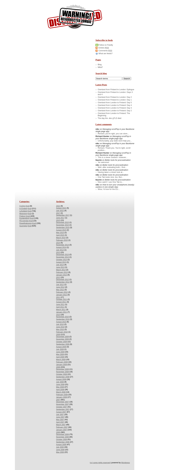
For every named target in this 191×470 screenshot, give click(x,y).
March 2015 (61, 238)
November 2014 (62, 245)
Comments (105, 50)
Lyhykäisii (23, 211)
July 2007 (60, 414)
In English (23, 208)
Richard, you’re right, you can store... (113, 133)
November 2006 (62, 437)
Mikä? (100, 67)
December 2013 (62, 255)
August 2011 (61, 302)
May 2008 (60, 387)
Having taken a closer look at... (111, 172)
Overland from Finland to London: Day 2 (115, 97)
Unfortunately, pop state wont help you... (115, 141)
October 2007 (61, 407)
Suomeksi (23, 226)
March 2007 (61, 425)
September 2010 (62, 319)
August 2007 (61, 412)
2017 (58, 213)
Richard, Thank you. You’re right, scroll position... (114, 149)
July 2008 (60, 382)
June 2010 (60, 327)
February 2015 (62, 240)
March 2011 (61, 310)
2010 (58, 315)
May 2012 (60, 290)
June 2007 (60, 417)
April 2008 (60, 390)
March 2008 (61, 392)
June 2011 (60, 304)
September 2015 (62, 227)
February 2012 (62, 292)
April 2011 (60, 307)
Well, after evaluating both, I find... (112, 167)
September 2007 (62, 409)
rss (27, 206)
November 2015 (62, 225)
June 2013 (60, 267)
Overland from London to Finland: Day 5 (115, 102)
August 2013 (61, 262)
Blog (100, 64)
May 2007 (60, 420)
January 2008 (61, 397)
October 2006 (61, 439)
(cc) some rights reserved (100, 463)
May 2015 (60, 233)
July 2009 (60, 349)
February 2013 (62, 272)
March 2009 (61, 359)
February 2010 (62, 332)
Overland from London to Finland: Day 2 (115, 110)
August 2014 (61, 247)
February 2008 (62, 395)
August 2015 (61, 230)
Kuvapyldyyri (24, 218)
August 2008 (61, 379)
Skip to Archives (33, 1)
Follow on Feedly (105, 45)
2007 (58, 400)
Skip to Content (12, 1)
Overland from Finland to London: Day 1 (115, 100)
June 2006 (60, 450)
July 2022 (60, 211)
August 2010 (61, 322)
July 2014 (60, 250)
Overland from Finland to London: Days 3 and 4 (115, 93)
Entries (103, 48)
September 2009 (62, 344)
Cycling (22, 206)
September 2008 (62, 377)
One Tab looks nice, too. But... (110, 177)
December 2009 (62, 337)
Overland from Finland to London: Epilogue (116, 89)
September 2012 (62, 282)
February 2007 (62, 427)
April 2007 (60, 422)
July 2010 (60, 324)
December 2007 (62, 402)
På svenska (24, 221)
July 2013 (60, 265)
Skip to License (55, 1)
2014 (58, 243)
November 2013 (62, 257)
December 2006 (62, 434)
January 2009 (61, 365)
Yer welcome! (103, 162)
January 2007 (61, 430)
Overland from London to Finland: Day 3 (115, 108)
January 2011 (61, 312)
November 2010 (62, 317)
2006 (58, 432)
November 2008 (62, 372)
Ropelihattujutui (25, 223)
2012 (58, 277)
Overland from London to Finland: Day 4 (115, 105)
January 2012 (61, 295)
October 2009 (61, 342)
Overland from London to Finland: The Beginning (114, 114)
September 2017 (62, 215)
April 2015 (60, 235)
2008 (58, 367)
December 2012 (62, 280)
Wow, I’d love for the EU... (109, 189)
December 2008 (62, 369)
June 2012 (60, 287)
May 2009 (60, 354)
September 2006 (62, 442)
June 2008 (60, 384)
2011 (58, 297)
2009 (58, 335)
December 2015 (62, 222)
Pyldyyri (22, 216)
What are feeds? (105, 53)
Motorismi (23, 214)
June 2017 (60, 218)
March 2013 (61, 270)
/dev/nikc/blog (74, 18)
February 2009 (62, 362)
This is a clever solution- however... (112, 157)
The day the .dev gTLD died (109, 118)
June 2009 (60, 352)
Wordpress (125, 463)
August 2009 (61, 347)
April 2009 (60, 357)
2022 (58, 206)
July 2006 (60, 447)
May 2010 (60, 329)
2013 (58, 252)
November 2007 (62, 404)
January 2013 (61, 275)
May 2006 (60, 452)
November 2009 (62, 339)
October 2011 (61, 299)
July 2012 (60, 285)
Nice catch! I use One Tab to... (110, 182)
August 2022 (61, 208)
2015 (58, 220)
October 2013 (61, 260)
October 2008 (61, 374)
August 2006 (61, 445)
